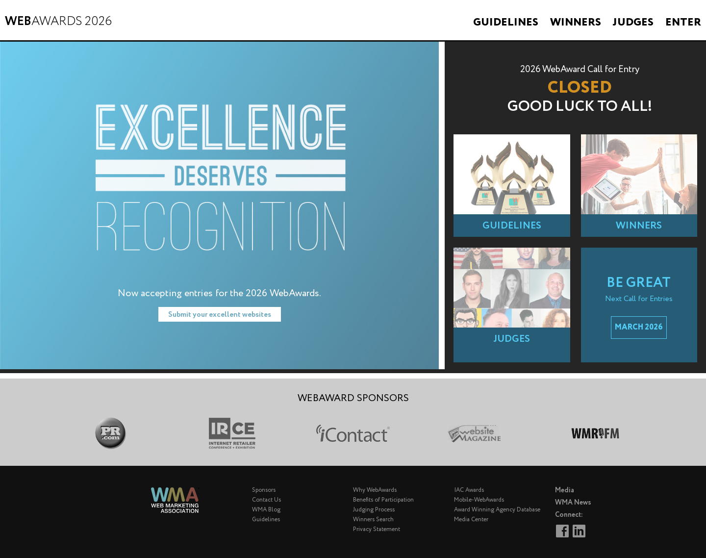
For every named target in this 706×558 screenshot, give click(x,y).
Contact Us (266, 500)
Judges (633, 22)
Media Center (471, 519)
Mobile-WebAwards (479, 500)
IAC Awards (469, 490)
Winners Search (373, 519)
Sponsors (264, 490)
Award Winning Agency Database (497, 510)
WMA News (573, 502)
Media (564, 490)
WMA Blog (266, 510)
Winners (575, 22)
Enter (683, 22)
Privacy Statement (376, 529)
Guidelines (505, 22)
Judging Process (374, 510)
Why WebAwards (375, 490)
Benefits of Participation (383, 500)
